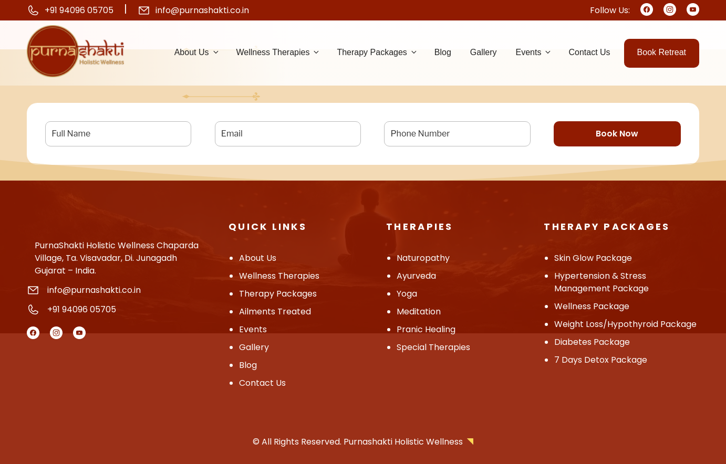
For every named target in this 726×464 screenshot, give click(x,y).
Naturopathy (423, 258)
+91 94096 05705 (79, 10)
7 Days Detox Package (600, 360)
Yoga (407, 294)
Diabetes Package (592, 342)
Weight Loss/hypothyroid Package (625, 324)
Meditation (419, 311)
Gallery (483, 52)
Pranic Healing (426, 329)
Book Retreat (661, 52)
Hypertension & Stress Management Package (601, 282)
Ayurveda (416, 276)
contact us (262, 383)
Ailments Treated (275, 311)
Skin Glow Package (593, 258)
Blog (442, 52)
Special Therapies (433, 347)
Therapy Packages (377, 52)
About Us (257, 258)
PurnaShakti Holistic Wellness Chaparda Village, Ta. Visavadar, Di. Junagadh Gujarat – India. (117, 258)
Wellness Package (591, 306)
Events (534, 52)
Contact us (589, 52)
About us (197, 52)
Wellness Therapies (278, 52)
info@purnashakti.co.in (202, 10)
